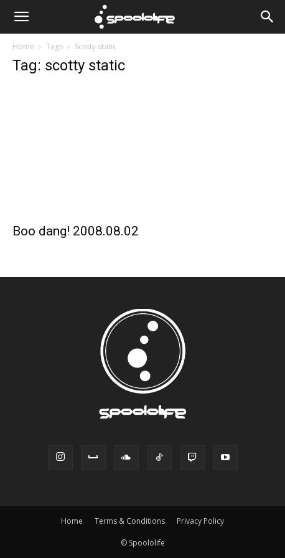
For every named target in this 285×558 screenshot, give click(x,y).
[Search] (267, 17)
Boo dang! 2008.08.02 (75, 231)
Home (23, 46)
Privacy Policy (200, 521)
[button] (21, 17)
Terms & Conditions (130, 521)
